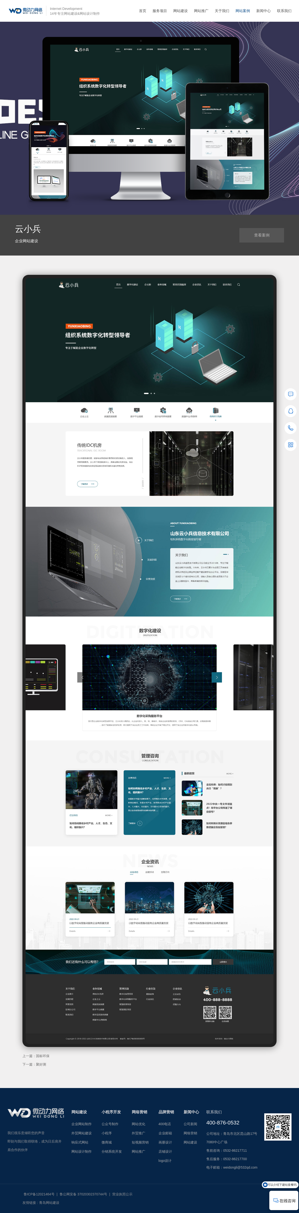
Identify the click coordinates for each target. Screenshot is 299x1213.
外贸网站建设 (81, 1133)
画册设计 (165, 1142)
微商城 (107, 1142)
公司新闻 (190, 1124)
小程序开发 (111, 1112)
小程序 (107, 1133)
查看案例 (262, 235)
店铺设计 (165, 1151)
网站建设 (180, 11)
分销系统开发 (112, 1151)
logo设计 (165, 1161)
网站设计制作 (81, 1151)
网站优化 (138, 1124)
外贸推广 (138, 1133)
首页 (142, 11)
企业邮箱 (165, 1133)
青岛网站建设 (49, 1203)
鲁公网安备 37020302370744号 (83, 1194)
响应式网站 (79, 1142)
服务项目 (160, 11)
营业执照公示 (122, 1194)
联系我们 (284, 11)
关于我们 (222, 11)
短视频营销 (140, 1142)
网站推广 (201, 11)
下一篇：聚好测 (34, 1064)
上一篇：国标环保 (35, 1056)
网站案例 (243, 11)
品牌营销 (166, 1112)
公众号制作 (110, 1124)
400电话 (165, 1124)
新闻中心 (263, 11)
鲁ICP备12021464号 (39, 1194)
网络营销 (139, 1112)
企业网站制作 (81, 1124)
